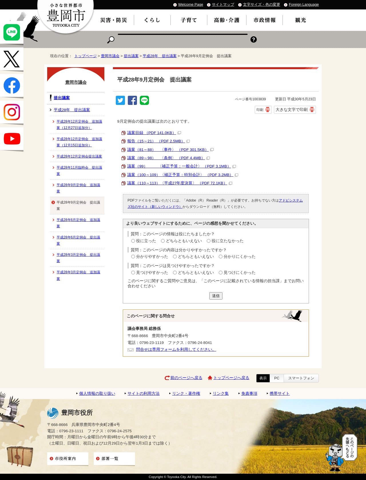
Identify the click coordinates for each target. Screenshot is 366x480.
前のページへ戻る (186, 378)
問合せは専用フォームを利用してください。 (176, 349)
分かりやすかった (152, 256)
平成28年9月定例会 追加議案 (78, 188)
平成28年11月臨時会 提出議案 (79, 171)
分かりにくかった (240, 256)
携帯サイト (280, 393)
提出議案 (131, 56)
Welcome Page (190, 4)
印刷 (259, 110)
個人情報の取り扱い (97, 393)
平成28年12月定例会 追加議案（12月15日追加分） (79, 142)
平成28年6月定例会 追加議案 (78, 223)
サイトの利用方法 (144, 393)
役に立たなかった (228, 241)
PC (276, 378)
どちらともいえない (184, 241)
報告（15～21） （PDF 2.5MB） (158, 141)
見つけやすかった (152, 272)
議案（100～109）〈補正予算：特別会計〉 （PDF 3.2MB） (182, 175)
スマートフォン (301, 378)
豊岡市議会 (110, 56)
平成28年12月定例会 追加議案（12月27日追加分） (79, 124)
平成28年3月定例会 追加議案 (78, 275)
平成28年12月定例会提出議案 (79, 156)
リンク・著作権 (186, 393)
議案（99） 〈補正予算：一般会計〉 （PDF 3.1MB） (181, 166)
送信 (216, 296)
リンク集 (221, 393)
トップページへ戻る (231, 378)
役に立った (146, 241)
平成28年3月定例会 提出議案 (78, 258)
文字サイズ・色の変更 (261, 4)
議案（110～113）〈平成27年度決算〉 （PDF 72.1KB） (179, 183)
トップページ (85, 56)
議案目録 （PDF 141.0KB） (154, 133)
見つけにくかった (240, 272)
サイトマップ (223, 4)
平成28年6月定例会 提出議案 (78, 240)
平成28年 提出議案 (159, 56)
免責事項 (249, 393)
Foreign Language (304, 4)
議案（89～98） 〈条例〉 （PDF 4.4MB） (168, 158)
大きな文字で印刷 (292, 109)
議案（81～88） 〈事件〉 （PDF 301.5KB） (170, 150)
